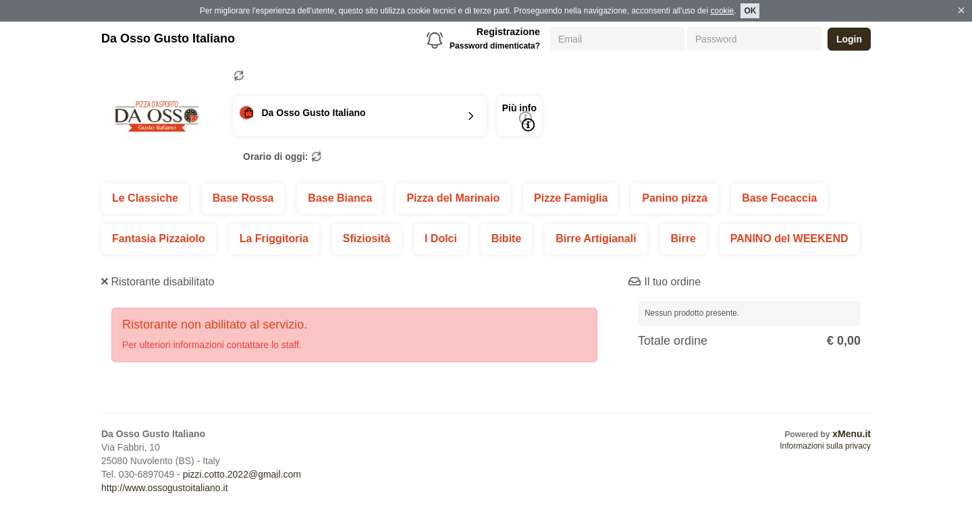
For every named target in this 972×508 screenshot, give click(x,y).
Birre (683, 238)
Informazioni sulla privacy (825, 446)
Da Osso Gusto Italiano (168, 38)
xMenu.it (851, 433)
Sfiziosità (366, 238)
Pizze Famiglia (571, 198)
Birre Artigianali (596, 238)
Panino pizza (674, 198)
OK (750, 11)
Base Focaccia (779, 198)
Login (849, 39)
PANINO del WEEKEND (789, 238)
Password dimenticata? (495, 46)
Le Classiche (145, 198)
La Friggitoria (274, 238)
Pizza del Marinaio (453, 198)
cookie (722, 11)
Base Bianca (340, 198)
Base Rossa (243, 198)
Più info (519, 117)
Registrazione (508, 31)
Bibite (506, 238)
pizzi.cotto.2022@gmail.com (242, 474)
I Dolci (441, 238)
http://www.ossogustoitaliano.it (164, 487)
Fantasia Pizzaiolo (158, 238)
